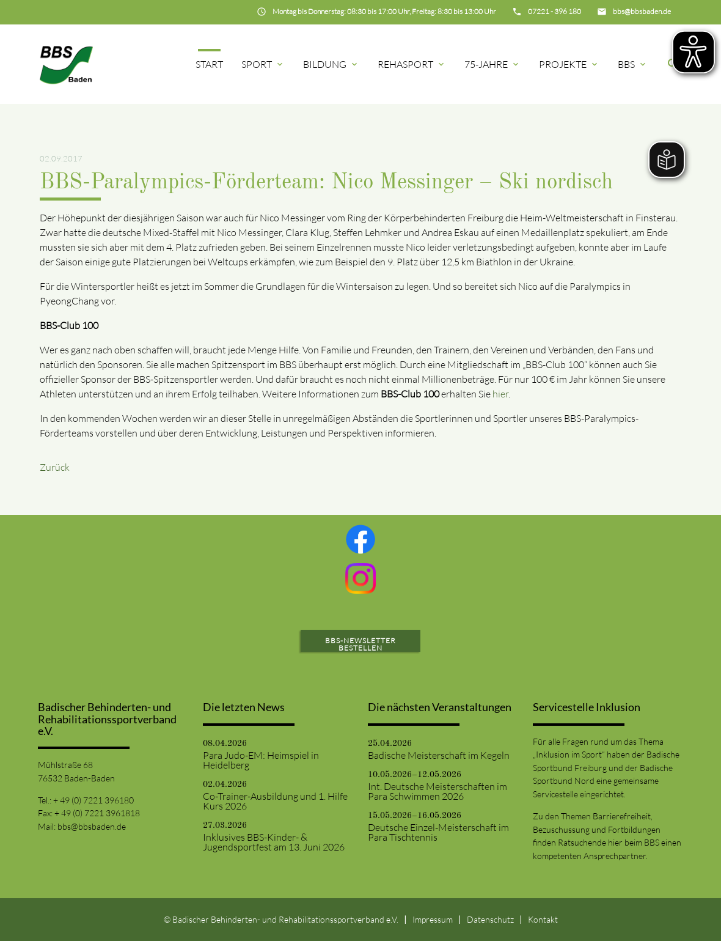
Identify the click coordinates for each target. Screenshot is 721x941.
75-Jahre (492, 64)
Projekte (569, 64)
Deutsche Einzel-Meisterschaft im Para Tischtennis (438, 832)
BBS (633, 64)
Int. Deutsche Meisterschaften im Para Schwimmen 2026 (437, 791)
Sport (263, 64)
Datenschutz (490, 919)
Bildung (331, 64)
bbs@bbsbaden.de (91, 826)
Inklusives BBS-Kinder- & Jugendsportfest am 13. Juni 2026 (274, 842)
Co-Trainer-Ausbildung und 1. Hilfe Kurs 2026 (275, 801)
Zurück (55, 467)
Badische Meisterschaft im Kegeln (439, 755)
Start (209, 64)
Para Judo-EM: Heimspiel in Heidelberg (261, 760)
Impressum (432, 919)
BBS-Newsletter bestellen (360, 644)
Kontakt (543, 919)
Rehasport (412, 64)
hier (500, 394)
